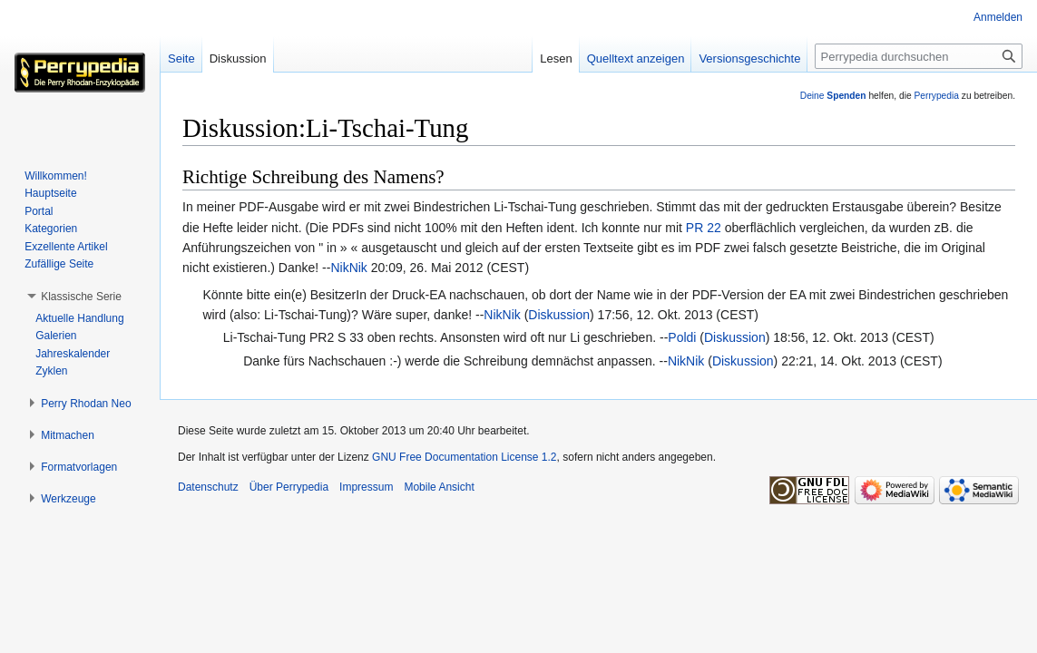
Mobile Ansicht (439, 487)
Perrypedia (936, 96)
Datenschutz (208, 487)
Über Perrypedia (288, 487)
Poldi (682, 337)
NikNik (348, 267)
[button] (81, 296)
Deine (833, 96)
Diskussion (559, 314)
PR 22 (703, 227)
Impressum (366, 487)
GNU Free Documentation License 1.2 (464, 457)
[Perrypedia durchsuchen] (918, 56)
